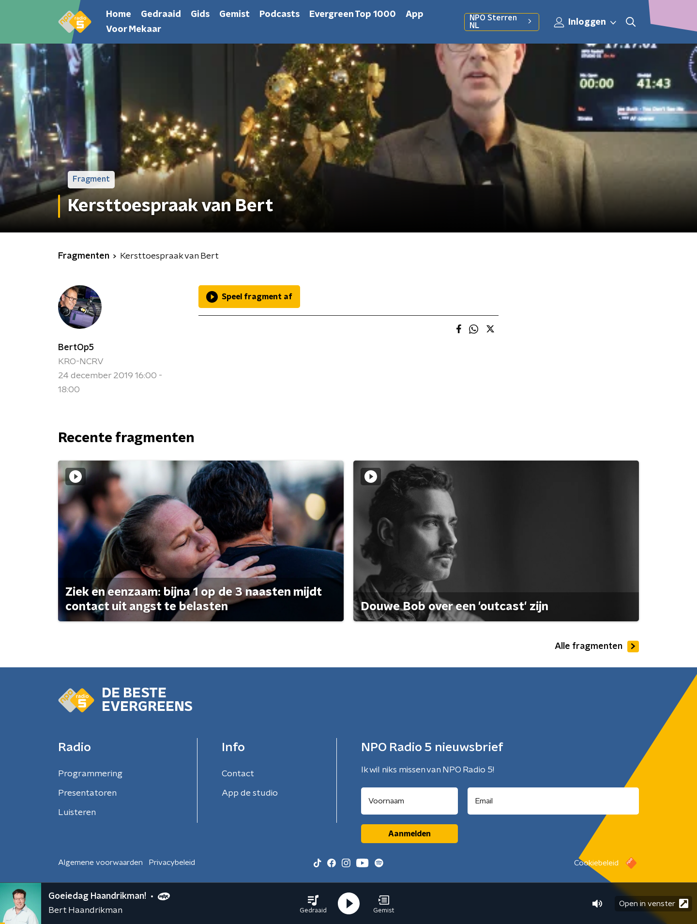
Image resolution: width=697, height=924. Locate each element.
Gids (200, 14)
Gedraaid (161, 14)
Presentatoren (87, 793)
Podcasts (279, 14)
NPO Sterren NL (502, 22)
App (415, 14)
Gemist (234, 14)
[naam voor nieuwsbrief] (409, 801)
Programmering (90, 774)
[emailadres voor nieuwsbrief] (553, 801)
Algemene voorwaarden (100, 862)
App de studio (250, 793)
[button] (313, 903)
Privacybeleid (172, 862)
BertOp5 (76, 347)
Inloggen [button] (586, 22)
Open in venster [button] (653, 903)
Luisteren (77, 812)
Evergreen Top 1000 (352, 14)
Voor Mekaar (133, 29)
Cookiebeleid (596, 863)
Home (118, 14)
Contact (238, 774)
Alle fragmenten (597, 646)
